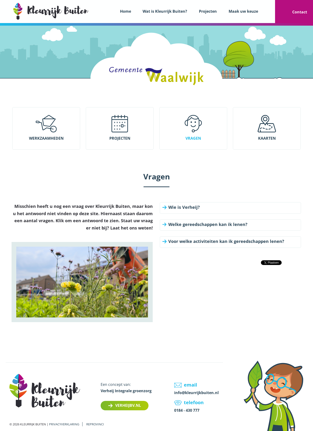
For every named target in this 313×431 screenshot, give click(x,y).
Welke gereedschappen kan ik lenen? (207, 224)
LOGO (51, 11)
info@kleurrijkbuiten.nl (196, 392)
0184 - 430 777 (186, 410)
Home (125, 11)
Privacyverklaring (64, 424)
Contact (299, 12)
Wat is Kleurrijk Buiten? (165, 11)
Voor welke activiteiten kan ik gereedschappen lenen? (226, 241)
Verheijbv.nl (128, 405)
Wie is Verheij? (184, 207)
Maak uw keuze (243, 11)
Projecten (208, 11)
